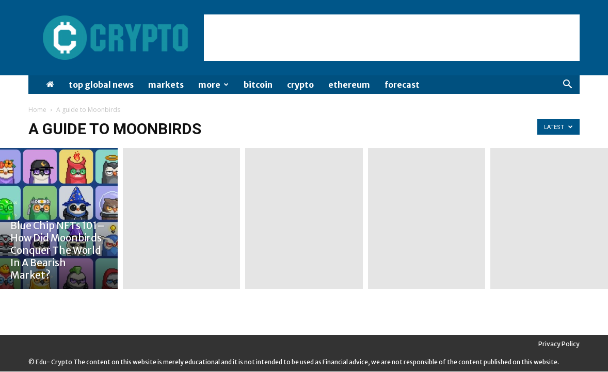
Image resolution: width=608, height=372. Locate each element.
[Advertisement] (392, 37)
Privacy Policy (559, 344)
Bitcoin (258, 84)
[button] (567, 85)
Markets (166, 84)
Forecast (402, 84)
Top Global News (101, 84)
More (213, 84)
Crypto (300, 84)
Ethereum (349, 84)
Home (37, 109)
